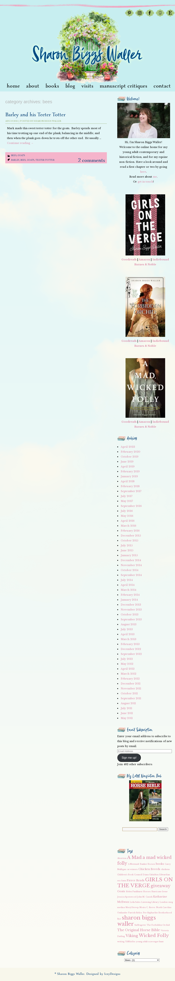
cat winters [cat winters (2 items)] (132, 869)
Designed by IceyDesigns (103, 974)
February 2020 (130, 451)
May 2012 (127, 663)
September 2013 (131, 619)
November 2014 (131, 565)
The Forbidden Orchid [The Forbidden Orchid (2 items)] (158, 925)
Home (13, 86)
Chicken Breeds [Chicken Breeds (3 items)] (149, 869)
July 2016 (127, 511)
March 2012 (128, 673)
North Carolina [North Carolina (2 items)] (163, 907)
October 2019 (129, 456)
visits (87, 86)
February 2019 (130, 471)
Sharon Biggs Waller (47, 121)
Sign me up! (129, 757)
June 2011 (127, 713)
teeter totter (44, 160)
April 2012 (128, 668)
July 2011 (126, 708)
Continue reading (20, 143)
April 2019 (128, 466)
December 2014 (131, 560)
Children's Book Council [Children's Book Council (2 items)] (129, 875)
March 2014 (128, 589)
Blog (70, 86)
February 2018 (130, 486)
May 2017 (127, 501)
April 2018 (128, 481)
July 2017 (126, 496)
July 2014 (127, 580)
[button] (145, 800)
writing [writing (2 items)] (120, 941)
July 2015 (127, 545)
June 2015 (127, 550)
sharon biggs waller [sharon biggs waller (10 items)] (136, 921)
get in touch (145, 181)
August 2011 (128, 703)
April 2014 (128, 585)
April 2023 (128, 446)
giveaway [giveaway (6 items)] (160, 885)
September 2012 (131, 654)
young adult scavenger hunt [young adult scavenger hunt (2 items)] (150, 941)
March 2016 (128, 525)
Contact (162, 86)
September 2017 (131, 491)
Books (52, 86)
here (143, 171)
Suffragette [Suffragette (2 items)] (140, 925)
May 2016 (127, 515)
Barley (15, 160)
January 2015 (129, 555)
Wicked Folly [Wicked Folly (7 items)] (154, 935)
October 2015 (129, 540)
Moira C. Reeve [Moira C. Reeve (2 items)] (147, 907)
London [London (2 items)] (164, 902)
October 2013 (129, 614)
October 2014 (129, 570)
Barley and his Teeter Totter (35, 115)
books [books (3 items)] (160, 863)
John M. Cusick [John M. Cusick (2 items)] (144, 897)
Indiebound (160, 259)
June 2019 (127, 461)
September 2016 (131, 506)
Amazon (144, 259)
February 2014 (130, 594)
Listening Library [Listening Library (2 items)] (150, 902)
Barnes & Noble (145, 264)
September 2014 (131, 575)
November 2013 (131, 609)
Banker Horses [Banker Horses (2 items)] (147, 864)
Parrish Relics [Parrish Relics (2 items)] (135, 913)
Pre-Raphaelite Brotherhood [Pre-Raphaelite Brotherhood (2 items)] (157, 913)
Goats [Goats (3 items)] (121, 891)
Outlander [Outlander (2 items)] (122, 913)
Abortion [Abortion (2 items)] (121, 858)
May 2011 (127, 718)
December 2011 (130, 683)
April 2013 (128, 634)
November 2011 (131, 688)
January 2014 (129, 599)
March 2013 (128, 639)
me (155, 176)
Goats (21, 155)
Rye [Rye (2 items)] (119, 919)
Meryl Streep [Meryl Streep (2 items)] (132, 907)
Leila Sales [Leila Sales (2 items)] (135, 902)
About (32, 86)
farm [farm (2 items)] (123, 881)
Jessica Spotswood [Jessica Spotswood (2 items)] (126, 897)
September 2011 (131, 698)
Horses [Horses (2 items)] (147, 891)
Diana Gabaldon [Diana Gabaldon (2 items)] (150, 875)
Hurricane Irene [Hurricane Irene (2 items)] (159, 891)
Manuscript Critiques (123, 86)
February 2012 (130, 678)
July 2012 (127, 659)
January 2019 (129, 476)
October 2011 (129, 693)
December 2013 (131, 604)
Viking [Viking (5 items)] (132, 935)
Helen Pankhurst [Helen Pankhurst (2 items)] (134, 891)
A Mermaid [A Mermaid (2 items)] (133, 864)
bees (23, 160)
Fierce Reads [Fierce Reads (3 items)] (135, 880)
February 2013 (130, 644)
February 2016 (130, 530)
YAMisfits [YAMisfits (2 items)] (130, 941)
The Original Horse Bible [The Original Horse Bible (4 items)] (138, 930)
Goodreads (129, 259)
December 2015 (131, 535)
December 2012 (131, 649)
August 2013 (128, 624)
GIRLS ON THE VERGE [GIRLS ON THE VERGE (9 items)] (145, 883)
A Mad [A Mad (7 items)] (134, 857)
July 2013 (127, 629)
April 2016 (128, 520)
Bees (13, 155)
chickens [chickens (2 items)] (165, 869)
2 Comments (91, 160)
